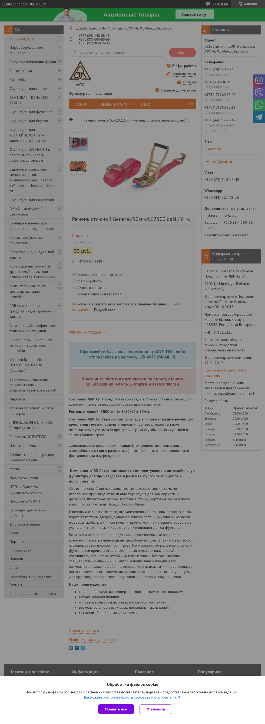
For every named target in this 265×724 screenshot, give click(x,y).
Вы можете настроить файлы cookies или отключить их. (130, 697)
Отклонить (156, 709)
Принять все (116, 709)
